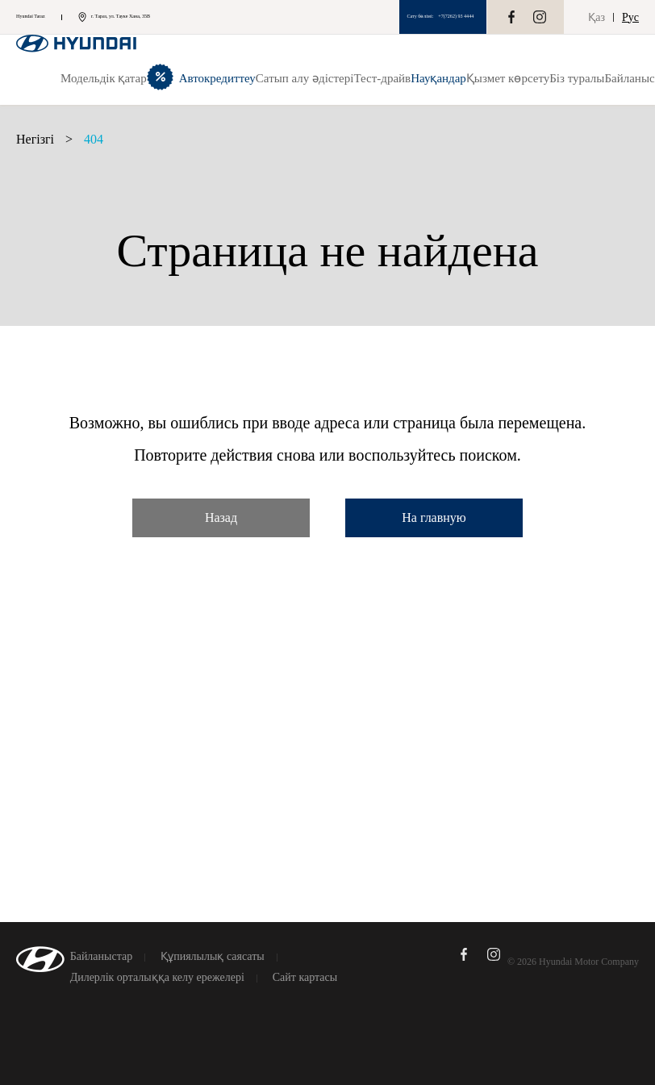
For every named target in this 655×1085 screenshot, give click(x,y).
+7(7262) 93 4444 (456, 16)
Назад (221, 517)
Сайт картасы (305, 977)
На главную (434, 517)
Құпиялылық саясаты (213, 956)
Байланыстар (101, 956)
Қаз (596, 17)
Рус (630, 17)
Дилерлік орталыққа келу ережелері (157, 977)
